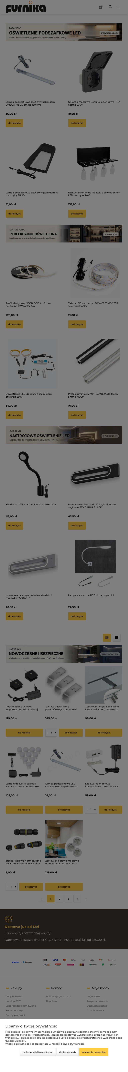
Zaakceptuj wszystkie (94, 1052)
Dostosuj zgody (67, 1052)
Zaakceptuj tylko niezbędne (37, 1052)
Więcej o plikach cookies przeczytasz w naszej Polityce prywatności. (44, 1043)
